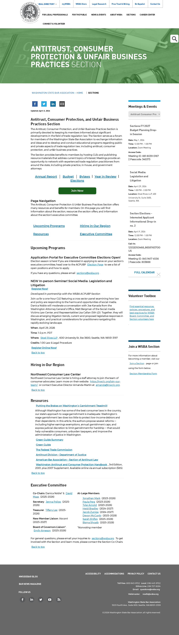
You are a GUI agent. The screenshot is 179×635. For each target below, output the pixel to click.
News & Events (98, 14)
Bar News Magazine (30, 584)
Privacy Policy (136, 573)
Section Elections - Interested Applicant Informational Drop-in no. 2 (143, 219)
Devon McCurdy (92, 515)
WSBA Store (81, 4)
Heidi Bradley (90, 508)
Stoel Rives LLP (49, 337)
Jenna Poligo (53, 501)
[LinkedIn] (32, 599)
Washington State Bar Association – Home (58, 92)
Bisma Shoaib (91, 522)
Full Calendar (144, 272)
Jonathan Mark (91, 498)
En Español (140, 4)
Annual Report (46, 176)
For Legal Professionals (55, 14)
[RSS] (59, 599)
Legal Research (99, 4)
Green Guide (43, 444)
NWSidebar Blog (28, 576)
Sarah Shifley (90, 519)
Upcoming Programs (49, 226)
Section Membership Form (143, 373)
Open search (174, 39)
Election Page (95, 264)
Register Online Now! (44, 347)
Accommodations (114, 573)
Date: (130, 140)
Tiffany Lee (51, 510)
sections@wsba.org (88, 273)
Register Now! (39, 288)
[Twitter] (41, 599)
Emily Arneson (42, 530)
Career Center (147, 14)
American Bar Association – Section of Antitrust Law (67, 459)
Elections (77, 180)
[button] (35, 104)
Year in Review (105, 176)
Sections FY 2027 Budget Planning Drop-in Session (143, 130)
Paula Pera (89, 501)
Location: (132, 147)
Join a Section (137, 363)
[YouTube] (50, 599)
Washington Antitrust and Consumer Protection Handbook (71, 464)
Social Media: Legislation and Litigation (139, 176)
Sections (130, 14)
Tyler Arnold (90, 505)
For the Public (79, 14)
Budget (68, 176)
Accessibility (93, 573)
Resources (41, 234)
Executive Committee (96, 234)
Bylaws (84, 176)
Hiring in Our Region (95, 226)
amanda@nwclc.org (107, 385)
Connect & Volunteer (54, 23)
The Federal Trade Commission (54, 449)
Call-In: (132, 243)
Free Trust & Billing (121, 4)
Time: (131, 143)
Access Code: (134, 152)
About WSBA (116, 14)
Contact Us (155, 4)
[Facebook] (23, 599)
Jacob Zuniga (90, 512)
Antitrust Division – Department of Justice (61, 454)
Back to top (38, 352)
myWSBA (66, 4)
